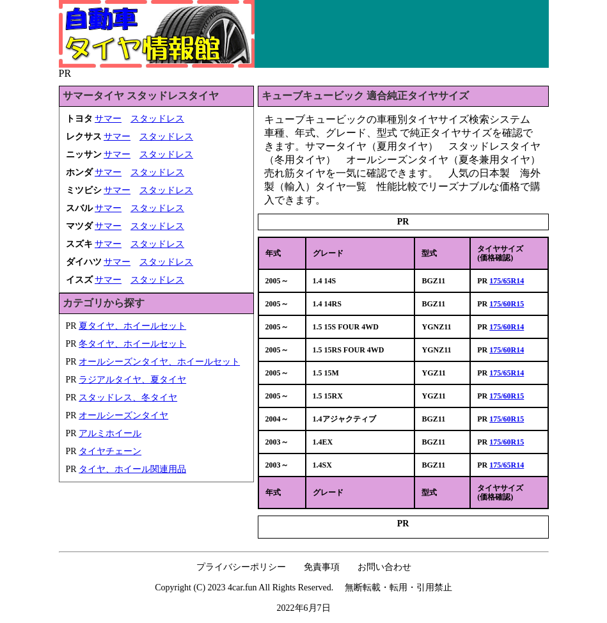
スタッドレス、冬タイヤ (128, 397)
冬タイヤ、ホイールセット (132, 344)
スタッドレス (157, 118)
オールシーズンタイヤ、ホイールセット (159, 362)
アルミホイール (110, 433)
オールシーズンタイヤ (123, 415)
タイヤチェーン (110, 451)
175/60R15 (506, 303)
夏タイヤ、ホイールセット (132, 326)
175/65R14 (506, 280)
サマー (108, 118)
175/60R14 (506, 326)
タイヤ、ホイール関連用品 (132, 469)
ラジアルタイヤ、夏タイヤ (132, 379)
